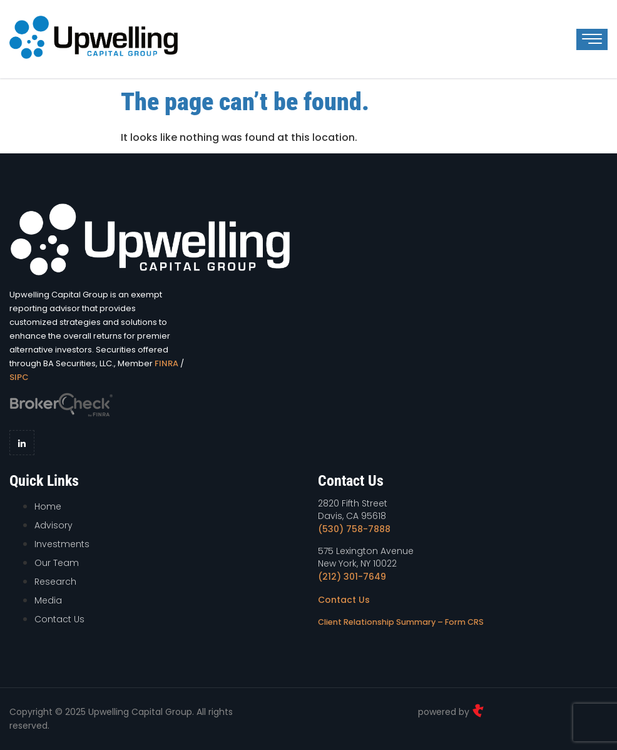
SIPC (19, 377)
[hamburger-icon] (592, 39)
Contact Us (344, 599)
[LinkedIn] (21, 442)
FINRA (166, 363)
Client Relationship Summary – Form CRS (401, 622)
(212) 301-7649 (352, 576)
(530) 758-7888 (354, 529)
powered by (451, 712)
